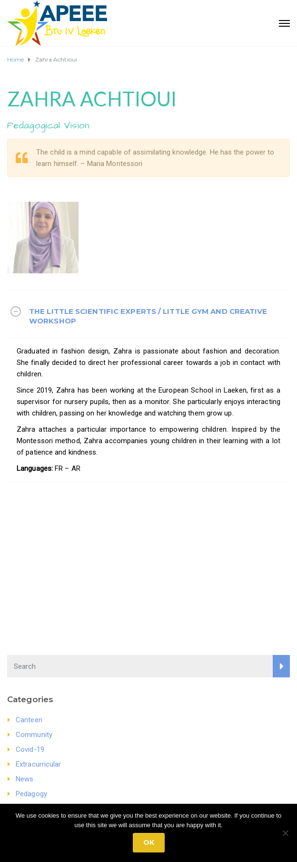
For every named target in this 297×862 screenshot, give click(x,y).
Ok (148, 842)
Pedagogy (31, 793)
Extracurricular (38, 764)
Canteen (29, 720)
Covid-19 (30, 749)
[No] (285, 833)
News (24, 779)
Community (34, 734)
